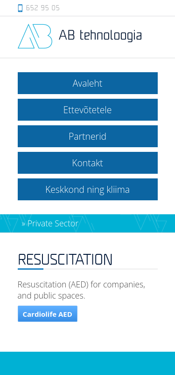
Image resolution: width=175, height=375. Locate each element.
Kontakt (87, 163)
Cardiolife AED (47, 314)
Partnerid (87, 136)
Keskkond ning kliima (87, 189)
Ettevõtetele (87, 109)
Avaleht (88, 83)
